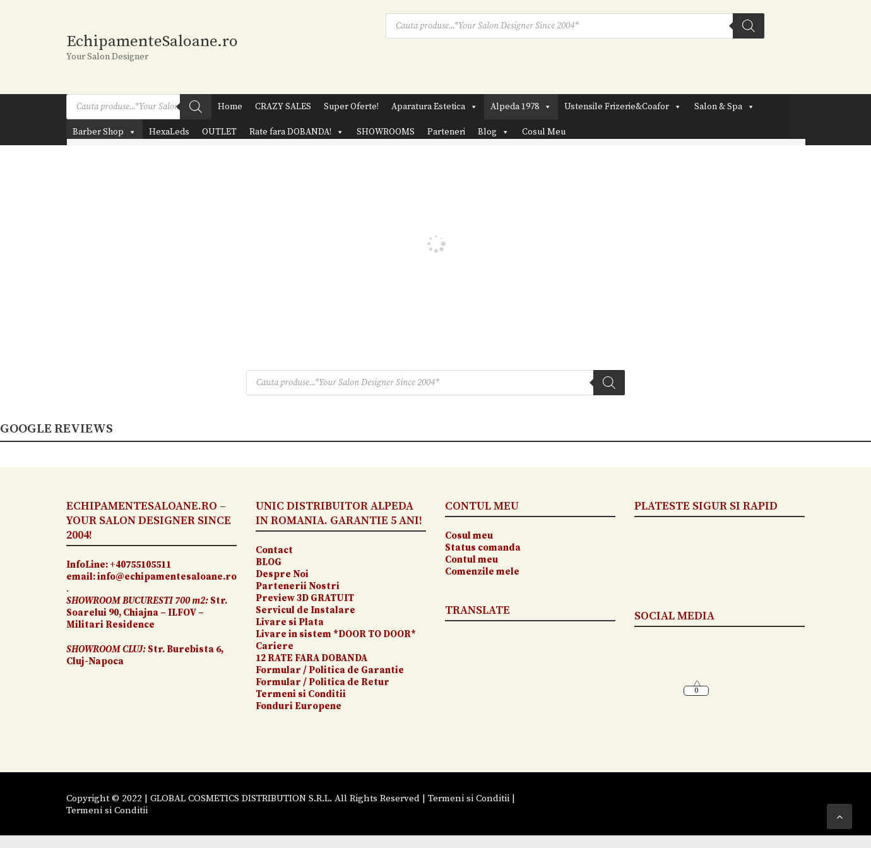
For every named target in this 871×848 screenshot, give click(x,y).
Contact (274, 550)
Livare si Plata (291, 622)
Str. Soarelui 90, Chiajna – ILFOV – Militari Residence (146, 613)
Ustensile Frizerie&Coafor (623, 106)
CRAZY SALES (283, 106)
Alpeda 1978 (521, 106)
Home (230, 106)
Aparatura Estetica (434, 106)
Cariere (274, 646)
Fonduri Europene (298, 706)
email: (80, 577)
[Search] (748, 26)
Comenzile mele (482, 572)
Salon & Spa (724, 106)
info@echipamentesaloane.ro (167, 577)
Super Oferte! (351, 106)
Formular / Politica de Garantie (330, 670)
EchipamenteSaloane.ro (152, 41)
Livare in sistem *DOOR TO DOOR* (336, 634)
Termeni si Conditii (301, 694)
